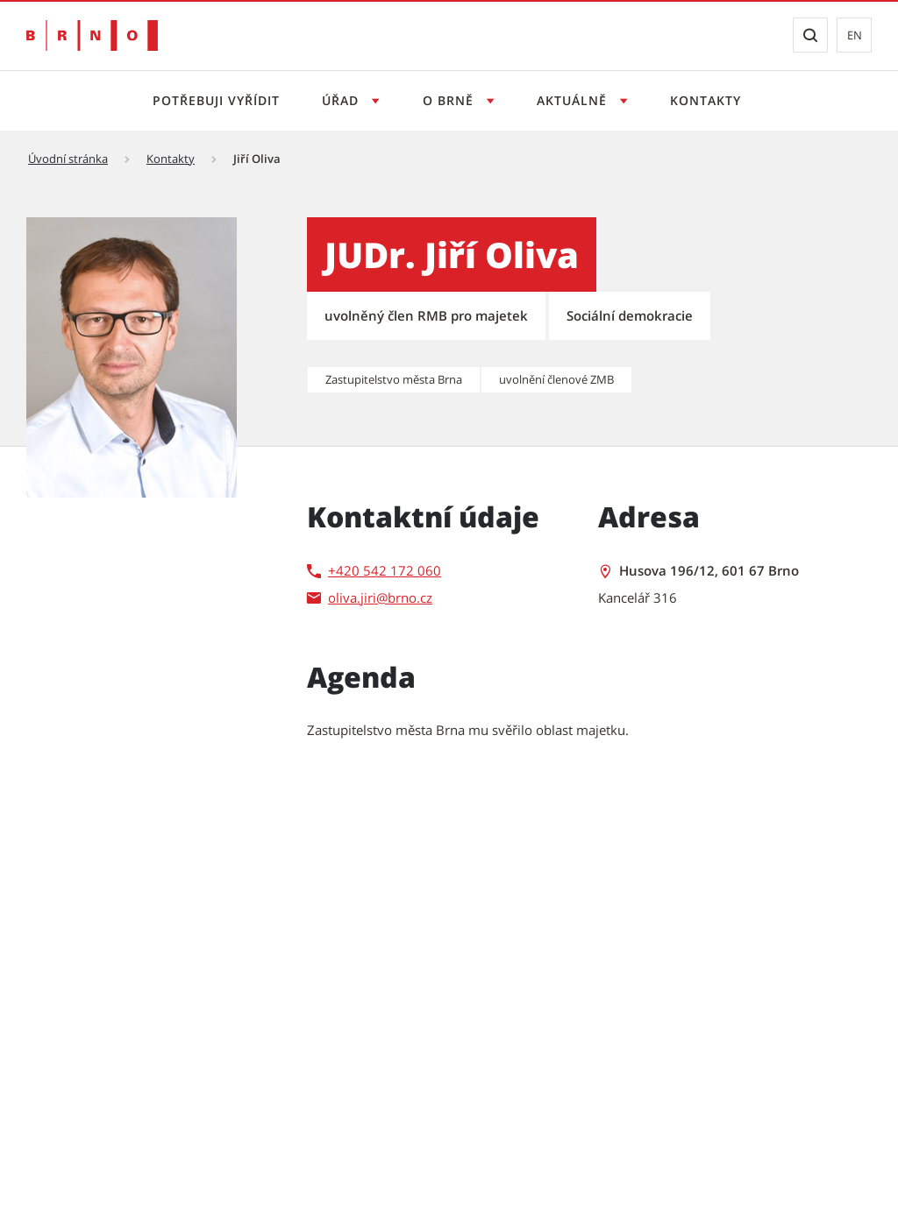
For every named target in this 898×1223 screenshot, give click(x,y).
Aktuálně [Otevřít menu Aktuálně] (574, 100)
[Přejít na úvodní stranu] (92, 35)
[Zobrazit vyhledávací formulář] (810, 35)
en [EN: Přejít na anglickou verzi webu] (854, 35)
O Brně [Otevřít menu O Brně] (450, 100)
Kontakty (705, 100)
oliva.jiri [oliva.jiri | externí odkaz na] (352, 597)
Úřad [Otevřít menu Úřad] (342, 100)
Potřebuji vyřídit (216, 100)
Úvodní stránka (68, 158)
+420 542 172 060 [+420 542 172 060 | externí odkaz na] (384, 570)
